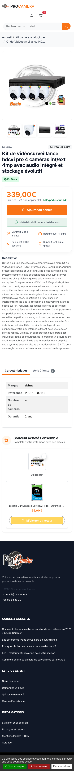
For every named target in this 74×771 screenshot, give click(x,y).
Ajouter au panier (37, 210)
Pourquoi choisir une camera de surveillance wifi (29, 646)
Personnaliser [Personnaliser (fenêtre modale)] (61, 766)
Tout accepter (15, 766)
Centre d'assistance (13, 701)
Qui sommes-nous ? (13, 694)
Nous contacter (11, 681)
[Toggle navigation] (70, 6)
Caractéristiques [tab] (16, 370)
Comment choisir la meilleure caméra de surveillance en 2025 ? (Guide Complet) (36, 631)
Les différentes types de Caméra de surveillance (29, 639)
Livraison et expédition (15, 722)
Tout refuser (39, 766)
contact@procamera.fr (16, 594)
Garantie (7, 742)
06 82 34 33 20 (12, 599)
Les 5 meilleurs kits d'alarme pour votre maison (28, 652)
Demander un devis (13, 687)
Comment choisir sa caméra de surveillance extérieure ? (33, 659)
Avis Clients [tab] (44, 371)
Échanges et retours (13, 729)
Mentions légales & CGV (15, 735)
